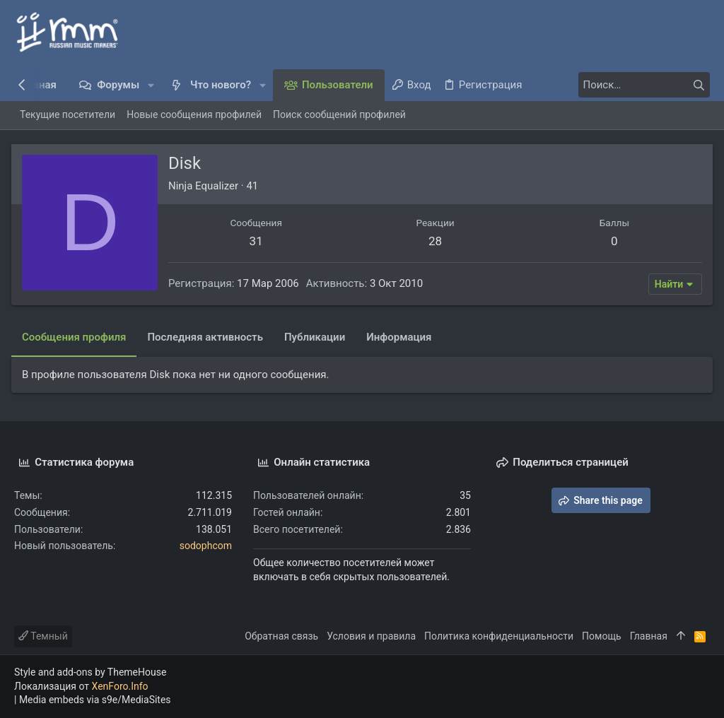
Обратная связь (281, 636)
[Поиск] (621, 85)
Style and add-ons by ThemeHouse (90, 672)
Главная (648, 636)
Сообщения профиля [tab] (77, 337)
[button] (151, 85)
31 (257, 241)
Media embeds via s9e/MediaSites (95, 699)
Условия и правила (371, 636)
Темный (43, 636)
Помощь (601, 636)
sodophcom (206, 545)
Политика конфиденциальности (498, 636)
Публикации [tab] (317, 337)
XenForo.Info (120, 686)
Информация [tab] (401, 337)
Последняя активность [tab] (208, 337)
